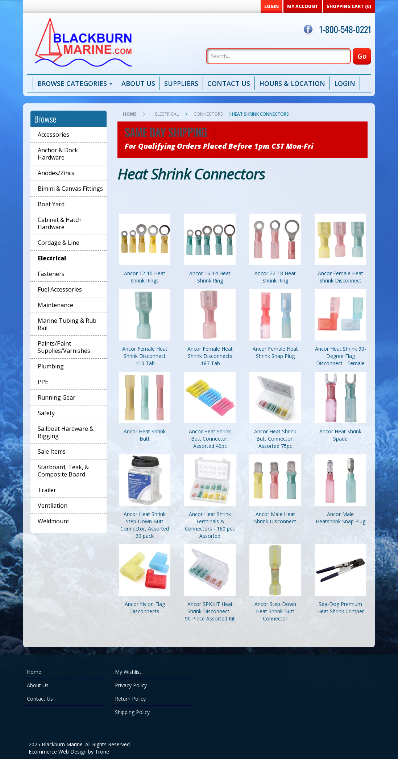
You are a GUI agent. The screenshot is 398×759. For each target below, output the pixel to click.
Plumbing (51, 366)
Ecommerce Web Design (58, 751)
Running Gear (56, 397)
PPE (43, 382)
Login (344, 83)
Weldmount (53, 521)
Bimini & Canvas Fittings (70, 189)
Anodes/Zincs (56, 173)
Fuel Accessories (60, 289)
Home (130, 114)
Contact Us (228, 83)
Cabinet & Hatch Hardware (60, 223)
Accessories (53, 135)
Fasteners (51, 274)
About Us (138, 83)
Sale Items (52, 451)
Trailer (47, 490)
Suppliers (181, 83)
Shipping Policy (132, 712)
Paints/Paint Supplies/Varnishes (64, 347)
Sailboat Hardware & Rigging (66, 432)
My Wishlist (128, 671)
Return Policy (130, 698)
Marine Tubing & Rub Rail (67, 324)
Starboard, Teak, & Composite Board (63, 470)
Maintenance (55, 305)
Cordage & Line (58, 243)
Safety (46, 413)
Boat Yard (51, 204)
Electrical (52, 258)
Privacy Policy (131, 685)
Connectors (208, 114)
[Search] (278, 56)
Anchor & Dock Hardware (58, 153)
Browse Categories (74, 83)
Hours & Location (292, 83)
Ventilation (52, 506)
